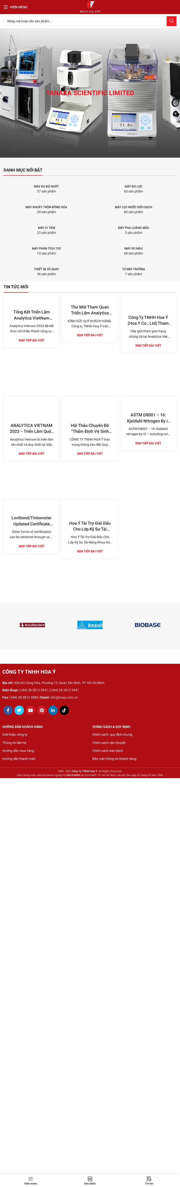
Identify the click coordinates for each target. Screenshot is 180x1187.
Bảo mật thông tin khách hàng (114, 759)
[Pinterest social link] (41, 710)
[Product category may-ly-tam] (46, 228)
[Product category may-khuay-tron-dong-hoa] (46, 207)
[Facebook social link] (8, 710)
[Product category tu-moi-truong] (133, 269)
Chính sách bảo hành (107, 751)
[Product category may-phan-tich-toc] (46, 248)
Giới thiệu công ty (14, 734)
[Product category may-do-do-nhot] (46, 186)
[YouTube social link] (30, 710)
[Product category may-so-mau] (133, 248)
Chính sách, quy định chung (112, 734)
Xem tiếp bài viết (32, 340)
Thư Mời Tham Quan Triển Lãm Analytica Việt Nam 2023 (90, 313)
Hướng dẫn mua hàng (18, 751)
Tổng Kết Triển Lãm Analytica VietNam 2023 (31, 317)
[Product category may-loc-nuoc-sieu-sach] (133, 207)
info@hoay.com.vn (64, 697)
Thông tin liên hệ (14, 743)
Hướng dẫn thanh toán (19, 759)
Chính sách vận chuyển (109, 743)
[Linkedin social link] (53, 710)
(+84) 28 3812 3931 (33, 690)
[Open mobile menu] (15, 7)
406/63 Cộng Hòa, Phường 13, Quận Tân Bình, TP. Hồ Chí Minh (59, 683)
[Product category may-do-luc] (133, 186)
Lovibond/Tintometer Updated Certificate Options (31, 523)
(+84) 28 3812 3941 (64, 690)
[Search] (90, 21)
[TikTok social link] (64, 710)
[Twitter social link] (19, 710)
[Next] (175, 93)
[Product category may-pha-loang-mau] (133, 228)
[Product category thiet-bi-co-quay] (46, 269)
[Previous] (4, 93)
